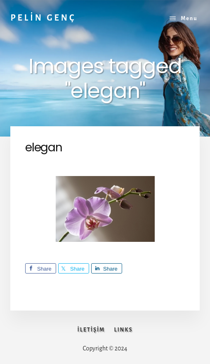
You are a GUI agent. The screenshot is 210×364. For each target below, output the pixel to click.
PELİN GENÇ (43, 17)
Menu (189, 18)
